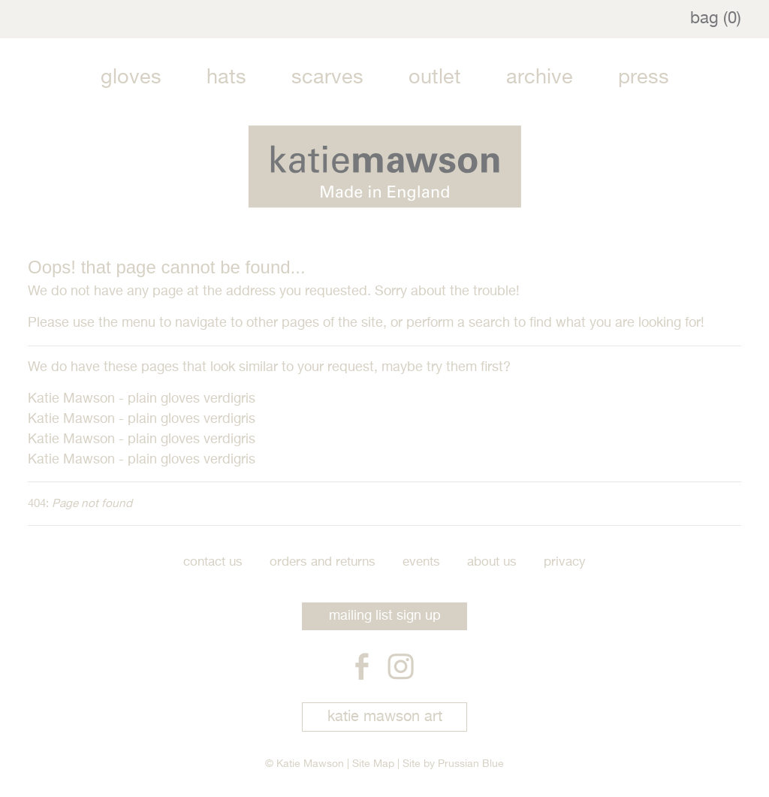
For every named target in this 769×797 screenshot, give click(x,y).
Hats (226, 78)
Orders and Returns (322, 562)
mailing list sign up (385, 616)
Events (421, 562)
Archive (539, 78)
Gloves (131, 78)
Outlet (435, 78)
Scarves (327, 78)
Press (643, 78)
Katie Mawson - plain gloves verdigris (141, 399)
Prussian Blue (471, 764)
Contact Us (213, 562)
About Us (492, 562)
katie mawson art (384, 717)
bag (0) (715, 19)
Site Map (373, 764)
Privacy (565, 562)
